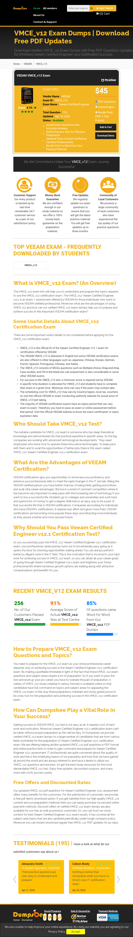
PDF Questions (105, 101)
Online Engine (104, 106)
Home (36, 8)
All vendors (50, 8)
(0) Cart (103, 13)
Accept (75, 931)
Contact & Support (45, 22)
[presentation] (14, 878)
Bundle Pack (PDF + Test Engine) (104, 116)
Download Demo (105, 135)
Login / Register (105, 8)
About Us (38, 15)
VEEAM (28, 63)
